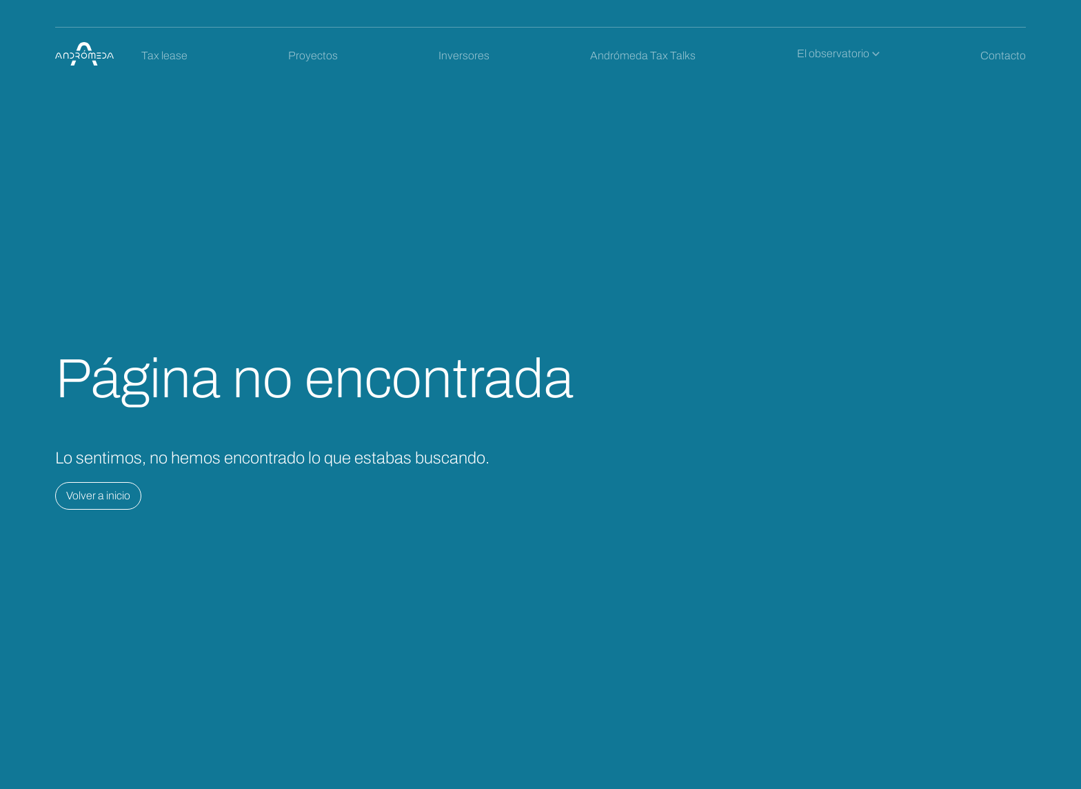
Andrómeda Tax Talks (643, 55)
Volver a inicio (98, 495)
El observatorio (833, 53)
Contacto (1003, 55)
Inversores (463, 55)
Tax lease (164, 55)
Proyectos (313, 55)
